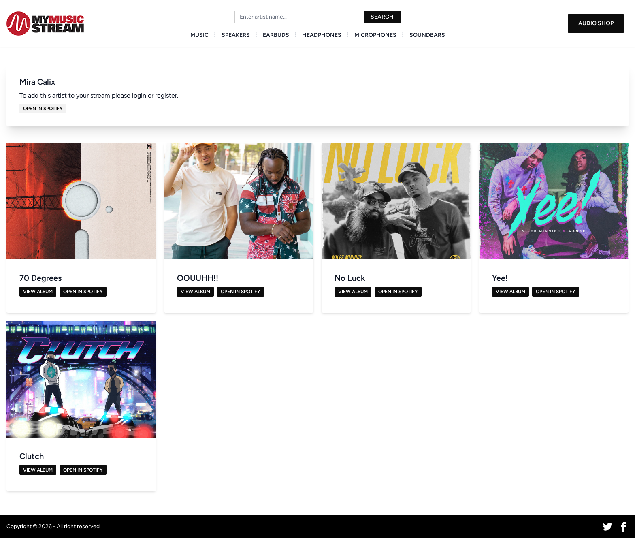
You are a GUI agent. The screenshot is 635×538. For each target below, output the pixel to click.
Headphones (321, 35)
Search (382, 16)
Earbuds (276, 35)
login (139, 95)
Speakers (236, 35)
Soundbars (427, 35)
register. (166, 95)
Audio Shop (596, 23)
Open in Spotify (43, 108)
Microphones (375, 35)
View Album (38, 292)
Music (199, 35)
